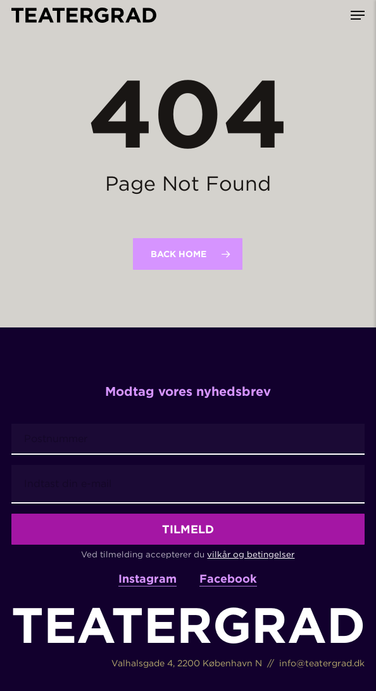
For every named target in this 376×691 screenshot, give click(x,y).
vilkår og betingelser (250, 554)
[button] (358, 15)
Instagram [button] (147, 578)
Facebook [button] (228, 578)
